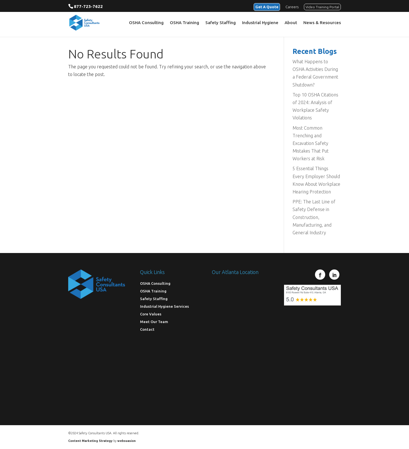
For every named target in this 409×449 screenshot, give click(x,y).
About (291, 23)
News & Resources (322, 23)
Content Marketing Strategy (90, 440)
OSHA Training (184, 23)
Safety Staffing (220, 23)
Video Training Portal (322, 7)
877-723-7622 (88, 6)
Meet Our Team (154, 322)
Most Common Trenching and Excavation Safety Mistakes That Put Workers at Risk (311, 143)
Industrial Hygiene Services (164, 306)
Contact (147, 329)
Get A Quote (266, 7)
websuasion (126, 440)
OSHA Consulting (146, 23)
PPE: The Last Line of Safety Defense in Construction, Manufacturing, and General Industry (314, 217)
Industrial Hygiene (260, 23)
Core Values (150, 314)
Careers (292, 7)
